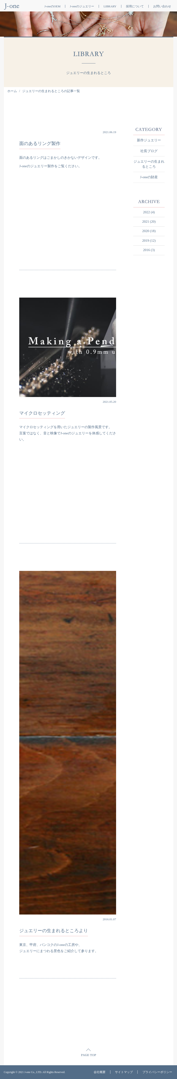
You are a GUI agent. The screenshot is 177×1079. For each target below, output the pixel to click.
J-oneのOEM (52, 6)
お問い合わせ (162, 6)
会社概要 (100, 1072)
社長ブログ (149, 151)
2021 (145, 221)
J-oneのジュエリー (82, 6)
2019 (145, 240)
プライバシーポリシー (157, 1072)
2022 (146, 212)
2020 (145, 231)
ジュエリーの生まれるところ (148, 164)
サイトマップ (124, 1072)
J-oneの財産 (149, 177)
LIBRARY (109, 6)
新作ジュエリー (149, 140)
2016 (146, 250)
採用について (135, 6)
